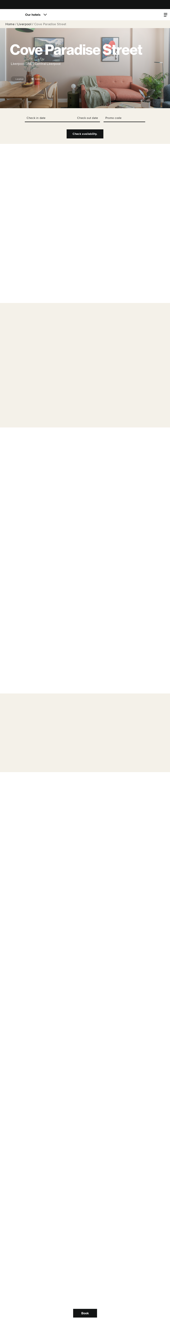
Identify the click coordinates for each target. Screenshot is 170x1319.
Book (85, 1313)
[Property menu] (165, 14)
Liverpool (24, 24)
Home (9, 24)
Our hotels (33, 14)
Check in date (36, 118)
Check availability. (85, 134)
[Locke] (12, 14)
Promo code (113, 118)
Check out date (87, 118)
